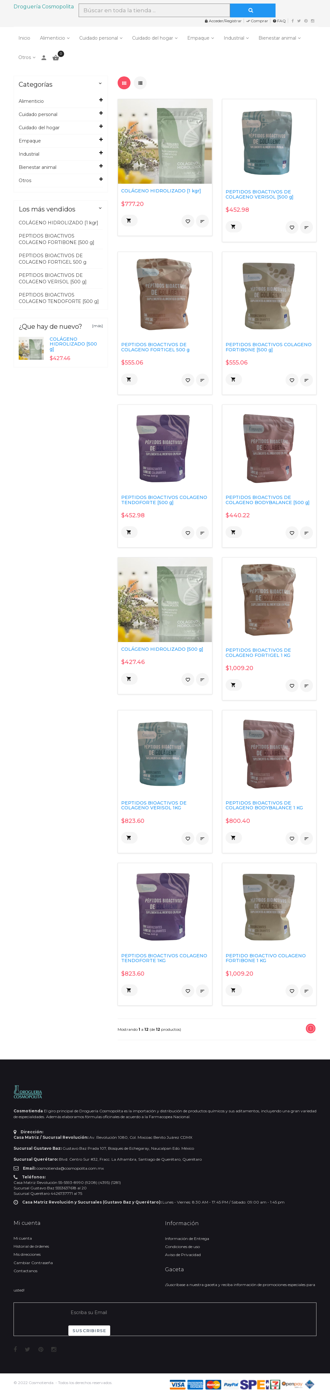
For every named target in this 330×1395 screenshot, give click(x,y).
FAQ (279, 20)
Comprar (257, 20)
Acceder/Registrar (223, 20)
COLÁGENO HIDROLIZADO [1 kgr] (58, 223)
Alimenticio (52, 38)
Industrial (234, 38)
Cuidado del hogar (152, 38)
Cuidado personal (98, 38)
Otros (24, 57)
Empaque (198, 38)
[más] (97, 325)
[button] (129, 220)
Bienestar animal (277, 38)
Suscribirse (89, 1330)
